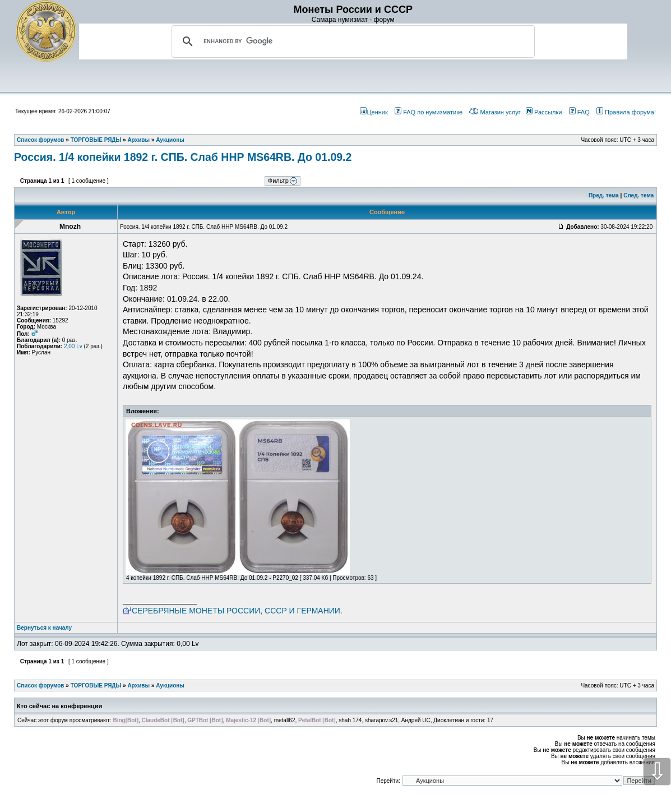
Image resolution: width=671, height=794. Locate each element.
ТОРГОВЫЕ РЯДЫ (96, 685)
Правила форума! (626, 112)
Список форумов (40, 685)
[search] (351, 41)
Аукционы (170, 685)
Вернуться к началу (44, 628)
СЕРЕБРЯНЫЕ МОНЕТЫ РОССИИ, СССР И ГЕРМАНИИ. (237, 610)
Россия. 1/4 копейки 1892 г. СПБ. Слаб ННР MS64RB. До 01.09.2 (182, 157)
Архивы (138, 685)
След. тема (638, 195)
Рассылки (544, 112)
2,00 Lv (73, 346)
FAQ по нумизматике (428, 112)
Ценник (373, 112)
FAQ (579, 112)
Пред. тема (604, 195)
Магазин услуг (494, 112)
